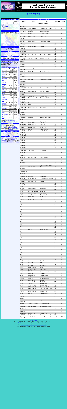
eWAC (3, 112)
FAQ (7, 26)
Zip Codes (3, 140)
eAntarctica (4, 78)
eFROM (3, 93)
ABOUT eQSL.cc (33, 320)
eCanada (4, 84)
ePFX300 (4, 104)
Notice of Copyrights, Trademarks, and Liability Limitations (34, 325)
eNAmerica (4, 99)
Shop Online (5, 138)
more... (16, 58)
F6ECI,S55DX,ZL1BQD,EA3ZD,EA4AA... (10, 67)
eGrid (3, 95)
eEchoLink (4, 89)
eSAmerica (4, 106)
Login (30, 14)
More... (13, 139)
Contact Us (8, 27)
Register (36, 14)
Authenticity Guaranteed (9, 121)
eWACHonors (5, 114)
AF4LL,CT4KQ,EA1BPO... (10, 126)
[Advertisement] (10, 40)
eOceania (4, 102)
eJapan (3, 97)
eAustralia (4, 82)
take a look (8, 133)
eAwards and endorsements (7, 62)
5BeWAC (4, 72)
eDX (3, 86)
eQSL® (19, 322)
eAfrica (3, 76)
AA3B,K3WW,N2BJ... (12, 120)
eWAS (3, 116)
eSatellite (4, 108)
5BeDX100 (4, 70)
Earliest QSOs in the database (10, 127)
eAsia (3, 80)
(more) (10, 55)
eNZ (3, 101)
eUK (3, 110)
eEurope (3, 91)
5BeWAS (4, 74)
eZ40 (3, 118)
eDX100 (3, 87)
